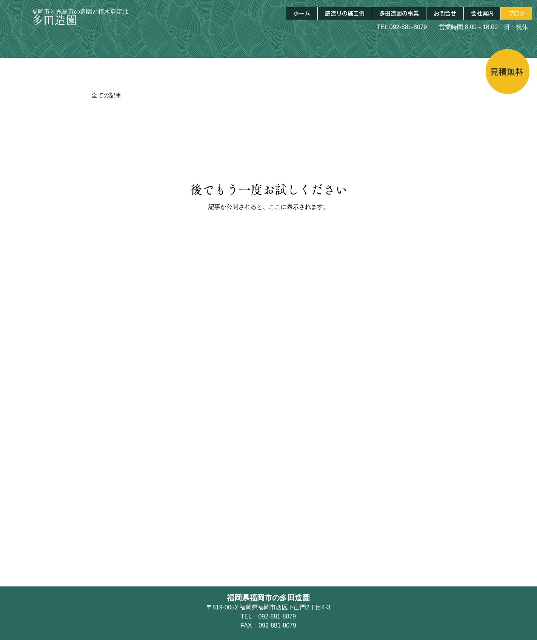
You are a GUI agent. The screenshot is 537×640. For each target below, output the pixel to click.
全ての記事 (106, 95)
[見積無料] (507, 71)
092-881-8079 (408, 27)
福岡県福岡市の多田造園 (268, 598)
